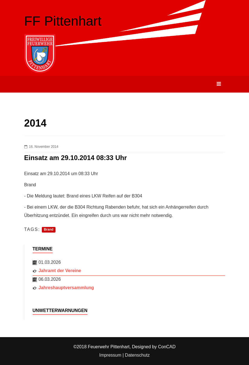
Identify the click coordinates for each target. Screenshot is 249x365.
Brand (49, 230)
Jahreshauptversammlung (66, 287)
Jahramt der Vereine (59, 270)
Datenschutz (137, 355)
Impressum (110, 355)
